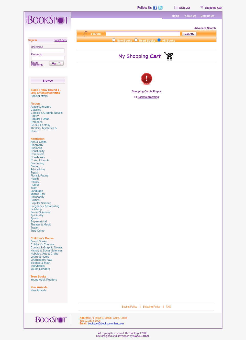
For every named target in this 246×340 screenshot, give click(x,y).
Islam (34, 187)
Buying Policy (130, 306)
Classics (36, 109)
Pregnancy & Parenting (45, 206)
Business (36, 147)
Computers (37, 154)
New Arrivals (38, 290)
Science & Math (40, 262)
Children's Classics (42, 244)
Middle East (38, 193)
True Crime (38, 230)
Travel (34, 227)
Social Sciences (41, 212)
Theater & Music (41, 224)
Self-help (36, 209)
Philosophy (37, 196)
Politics (35, 200)
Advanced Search (205, 28)
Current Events (40, 160)
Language (37, 190)
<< (146, 97)
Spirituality (37, 215)
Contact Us (207, 16)
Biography (37, 144)
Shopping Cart (211, 7)
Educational (38, 169)
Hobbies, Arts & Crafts (44, 253)
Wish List (182, 7)
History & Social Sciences (47, 250)
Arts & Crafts (39, 141)
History (35, 181)
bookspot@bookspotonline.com (106, 323)
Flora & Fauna (40, 175)
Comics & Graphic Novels (47, 112)
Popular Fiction (40, 118)
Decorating (37, 163)
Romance (37, 121)
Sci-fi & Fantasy (40, 125)
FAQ (168, 306)
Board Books (39, 241)
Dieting (35, 166)
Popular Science (41, 203)
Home (175, 16)
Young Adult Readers (44, 279)
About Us (190, 16)
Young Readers (40, 268)
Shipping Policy (152, 306)
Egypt (34, 172)
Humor (35, 184)
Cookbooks (38, 157)
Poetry (35, 115)
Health (35, 178)
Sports (35, 218)
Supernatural (39, 221)
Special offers (39, 95)
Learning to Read (41, 259)
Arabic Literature (41, 106)
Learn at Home (40, 256)
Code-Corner (141, 336)
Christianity (37, 151)
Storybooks (38, 265)
